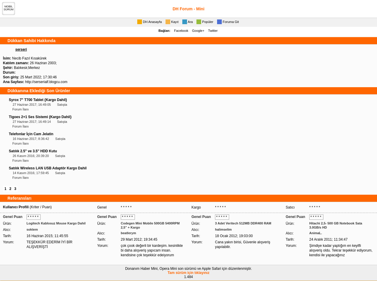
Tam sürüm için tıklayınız (188, 273)
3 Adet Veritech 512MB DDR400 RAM (243, 223)
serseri (21, 49)
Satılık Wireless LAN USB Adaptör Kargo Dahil (48, 168)
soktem (32, 229)
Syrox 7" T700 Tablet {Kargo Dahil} (38, 100)
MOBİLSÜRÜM (9, 8)
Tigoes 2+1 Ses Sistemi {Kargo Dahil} (40, 117)
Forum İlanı (20, 109)
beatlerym (128, 233)
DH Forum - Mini (188, 8)
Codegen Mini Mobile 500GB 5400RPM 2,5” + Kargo (150, 225)
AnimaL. (315, 233)
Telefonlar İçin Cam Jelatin (31, 134)
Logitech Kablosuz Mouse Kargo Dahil (56, 223)
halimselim (223, 229)
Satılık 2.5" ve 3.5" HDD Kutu (33, 151)
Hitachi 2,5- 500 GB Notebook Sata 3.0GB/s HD (335, 225)
